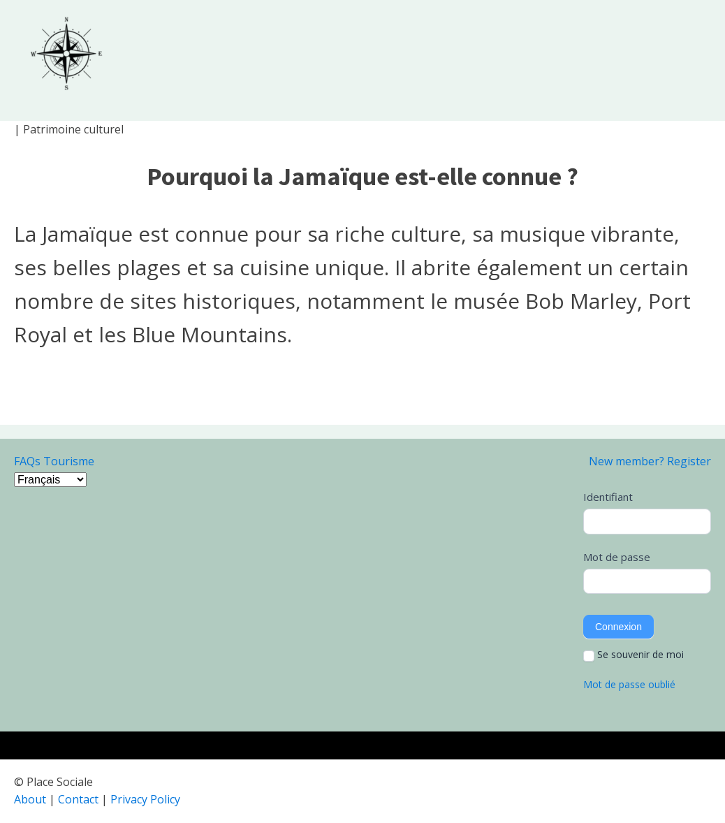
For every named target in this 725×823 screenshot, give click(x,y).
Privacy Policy (145, 799)
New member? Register (650, 461)
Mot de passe (616, 557)
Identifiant (608, 497)
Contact (78, 799)
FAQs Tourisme (54, 461)
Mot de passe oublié (629, 684)
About (30, 799)
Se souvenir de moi (633, 654)
